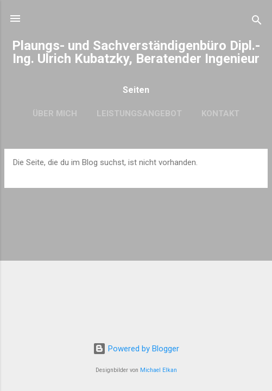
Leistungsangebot (139, 113)
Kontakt (220, 113)
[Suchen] (256, 22)
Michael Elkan (158, 370)
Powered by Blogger (136, 349)
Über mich (55, 113)
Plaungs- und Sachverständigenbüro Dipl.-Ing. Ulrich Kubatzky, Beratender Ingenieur (136, 52)
